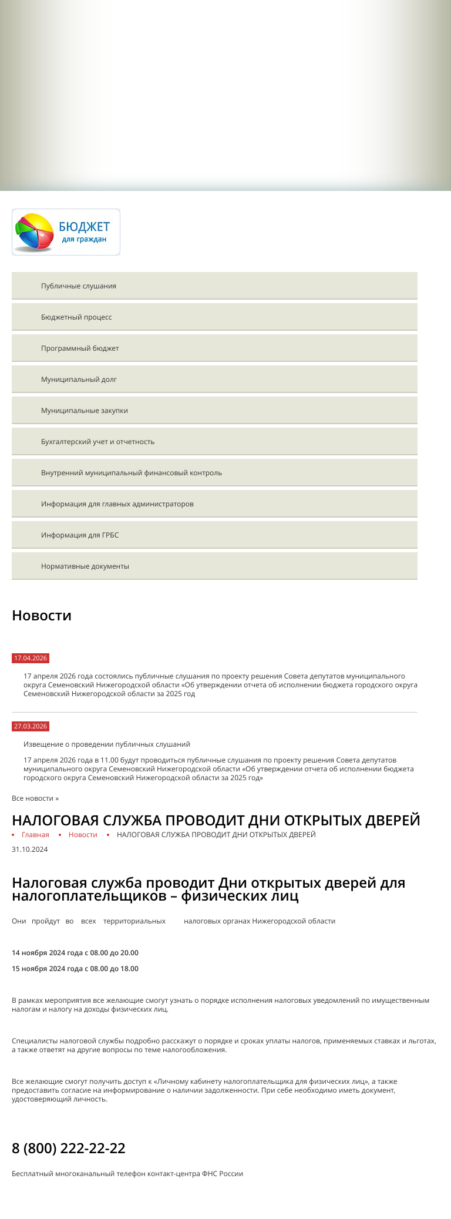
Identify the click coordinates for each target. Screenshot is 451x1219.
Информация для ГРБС (80, 535)
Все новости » (35, 798)
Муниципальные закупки (84, 410)
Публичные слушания (78, 286)
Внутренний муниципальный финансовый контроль (131, 473)
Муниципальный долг (79, 379)
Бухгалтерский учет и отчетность (97, 441)
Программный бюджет (80, 348)
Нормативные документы (85, 566)
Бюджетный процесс (76, 317)
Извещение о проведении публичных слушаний (106, 744)
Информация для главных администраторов (117, 504)
